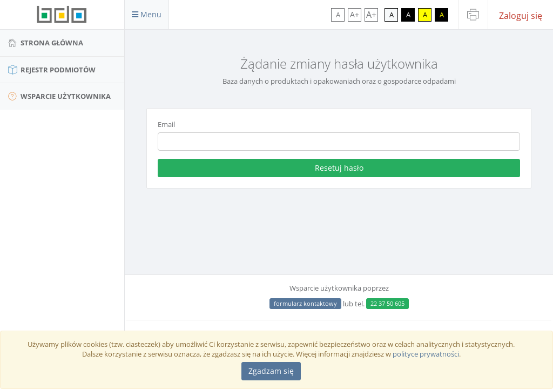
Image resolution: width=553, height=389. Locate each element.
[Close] (271, 371)
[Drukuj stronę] (473, 14)
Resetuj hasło (339, 168)
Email (166, 124)
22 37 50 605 (387, 303)
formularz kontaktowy (305, 303)
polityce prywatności (426, 354)
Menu (146, 14)
